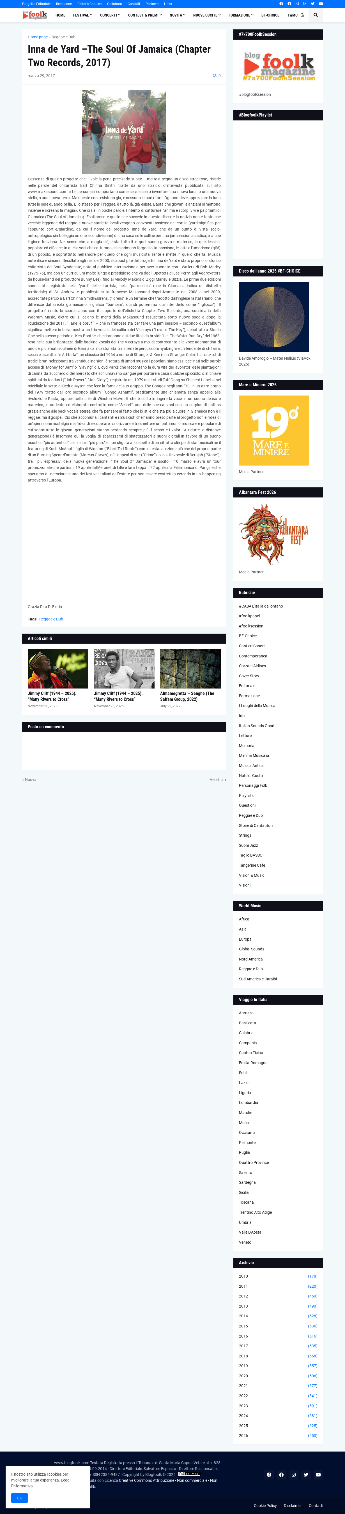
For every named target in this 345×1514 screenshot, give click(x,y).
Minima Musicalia (254, 755)
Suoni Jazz (248, 845)
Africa (244, 919)
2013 (278, 1306)
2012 (278, 1296)
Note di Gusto (251, 775)
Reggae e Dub (63, 37)
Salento (245, 1172)
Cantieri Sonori (251, 646)
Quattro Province (254, 1162)
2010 (278, 1276)
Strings (245, 835)
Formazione (249, 696)
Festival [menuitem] (81, 15)
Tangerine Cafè (252, 865)
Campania (248, 1043)
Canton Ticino (251, 1052)
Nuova (30, 779)
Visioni (244, 885)
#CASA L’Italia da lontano (261, 606)
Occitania (247, 1132)
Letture (245, 735)
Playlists (246, 795)
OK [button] (19, 1498)
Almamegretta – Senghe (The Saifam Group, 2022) (187, 696)
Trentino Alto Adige (255, 1212)
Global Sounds (251, 949)
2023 (278, 1406)
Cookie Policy (265, 1505)
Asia (243, 929)
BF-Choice (248, 636)
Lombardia (248, 1102)
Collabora (114, 4)
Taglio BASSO (251, 855)
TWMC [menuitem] (292, 15)
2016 (278, 1336)
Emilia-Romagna (253, 1063)
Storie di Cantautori (256, 825)
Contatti (134, 4)
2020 (278, 1376)
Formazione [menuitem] (239, 15)
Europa (245, 939)
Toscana (246, 1202)
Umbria (245, 1222)
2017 (278, 1346)
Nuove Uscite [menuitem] (205, 15)
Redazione (64, 4)
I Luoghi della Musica (257, 705)
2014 (278, 1316)
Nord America (251, 959)
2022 (278, 1396)
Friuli (243, 1073)
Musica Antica (251, 765)
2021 (278, 1386)
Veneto (245, 1242)
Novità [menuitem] (176, 15)
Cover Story (249, 676)
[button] (302, 15)
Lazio (244, 1082)
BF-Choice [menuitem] (270, 15)
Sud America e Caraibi (258, 979)
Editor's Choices (89, 4)
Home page (38, 37)
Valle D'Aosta (250, 1232)
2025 (278, 1426)
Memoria (246, 745)
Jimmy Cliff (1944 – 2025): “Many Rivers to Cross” (52, 696)
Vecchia (217, 779)
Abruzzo (246, 1013)
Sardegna (247, 1182)
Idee (242, 715)
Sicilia (244, 1192)
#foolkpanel (249, 616)
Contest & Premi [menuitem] (143, 15)
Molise (244, 1122)
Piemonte (247, 1142)
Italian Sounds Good (256, 726)
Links (168, 4)
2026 (278, 1436)
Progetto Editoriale (36, 4)
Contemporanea (253, 656)
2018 (278, 1356)
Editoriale (247, 685)
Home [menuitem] (60, 15)
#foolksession (251, 626)
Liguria (245, 1092)
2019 (278, 1366)
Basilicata (247, 1023)
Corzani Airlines (252, 666)
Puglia (244, 1152)
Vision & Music (251, 875)
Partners (152, 4)
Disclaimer (293, 1505)
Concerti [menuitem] (108, 15)
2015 (278, 1326)
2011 (278, 1286)
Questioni (247, 805)
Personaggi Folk (253, 785)
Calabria (246, 1033)
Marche (245, 1112)
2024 (278, 1416)
